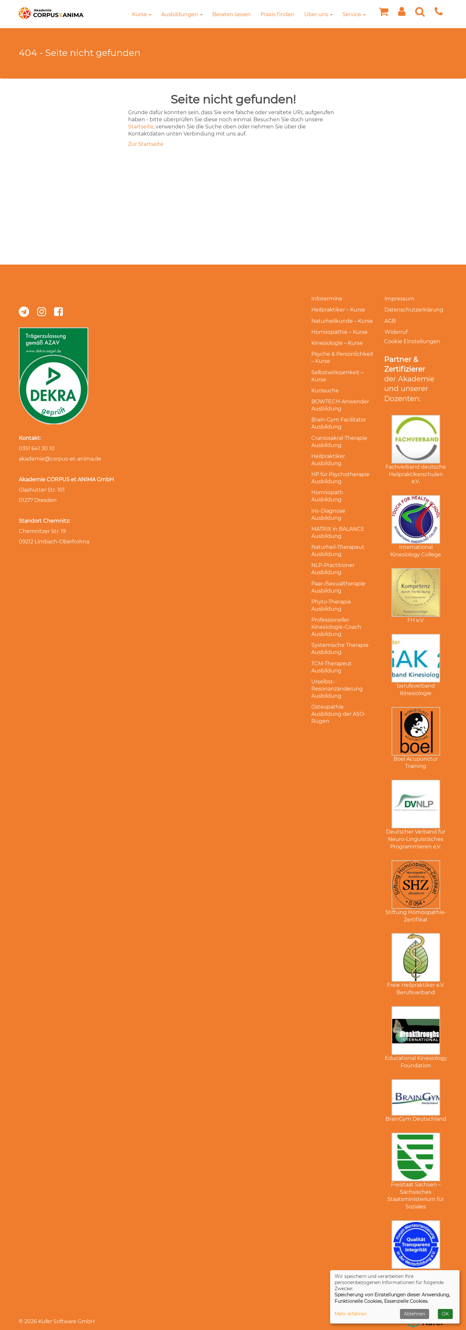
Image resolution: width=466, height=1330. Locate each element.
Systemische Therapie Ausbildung (339, 626)
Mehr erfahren (351, 1314)
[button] (401, 13)
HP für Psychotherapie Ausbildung (340, 469)
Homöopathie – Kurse (339, 330)
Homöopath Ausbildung (342, 483)
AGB (389, 319)
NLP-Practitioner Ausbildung (332, 549)
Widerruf (395, 330)
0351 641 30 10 (37, 448)
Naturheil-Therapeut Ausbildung (337, 532)
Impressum (399, 299)
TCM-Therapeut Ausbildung (331, 643)
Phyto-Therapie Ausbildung (331, 584)
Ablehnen (414, 1314)
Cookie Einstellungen (412, 338)
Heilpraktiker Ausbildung (328, 451)
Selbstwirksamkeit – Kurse (337, 371)
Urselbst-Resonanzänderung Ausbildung (336, 665)
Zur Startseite (145, 144)
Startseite (140, 127)
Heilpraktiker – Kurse (338, 309)
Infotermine (326, 299)
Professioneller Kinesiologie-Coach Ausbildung (336, 605)
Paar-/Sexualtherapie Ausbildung (338, 566)
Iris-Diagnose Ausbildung (328, 497)
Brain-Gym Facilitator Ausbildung (338, 416)
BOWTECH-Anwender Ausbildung (340, 399)
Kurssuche (324, 385)
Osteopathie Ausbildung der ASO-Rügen (338, 689)
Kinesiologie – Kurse (336, 340)
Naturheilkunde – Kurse (341, 319)
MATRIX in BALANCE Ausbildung (337, 514)
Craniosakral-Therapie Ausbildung (339, 434)
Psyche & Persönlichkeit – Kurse (342, 354)
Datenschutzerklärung (413, 309)
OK (445, 1314)
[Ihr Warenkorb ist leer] (383, 13)
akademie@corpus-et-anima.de (60, 459)
